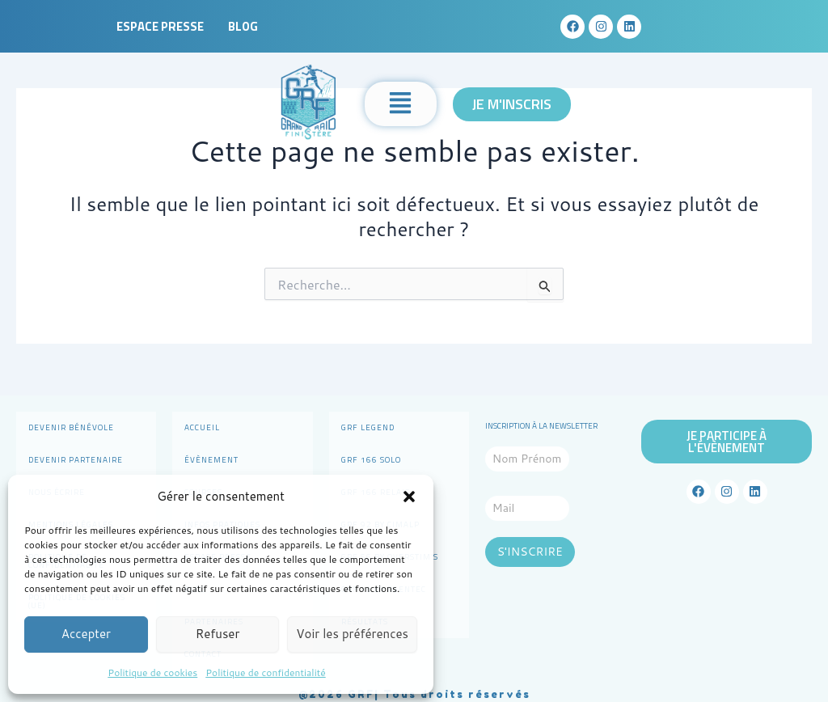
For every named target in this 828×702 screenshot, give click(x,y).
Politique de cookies (152, 672)
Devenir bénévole (71, 427)
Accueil (202, 427)
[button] (409, 496)
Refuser (218, 633)
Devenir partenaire (75, 460)
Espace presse (160, 26)
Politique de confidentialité (265, 672)
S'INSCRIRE (530, 551)
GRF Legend (368, 427)
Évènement (211, 460)
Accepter (86, 633)
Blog (243, 26)
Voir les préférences (352, 633)
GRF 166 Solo (371, 460)
